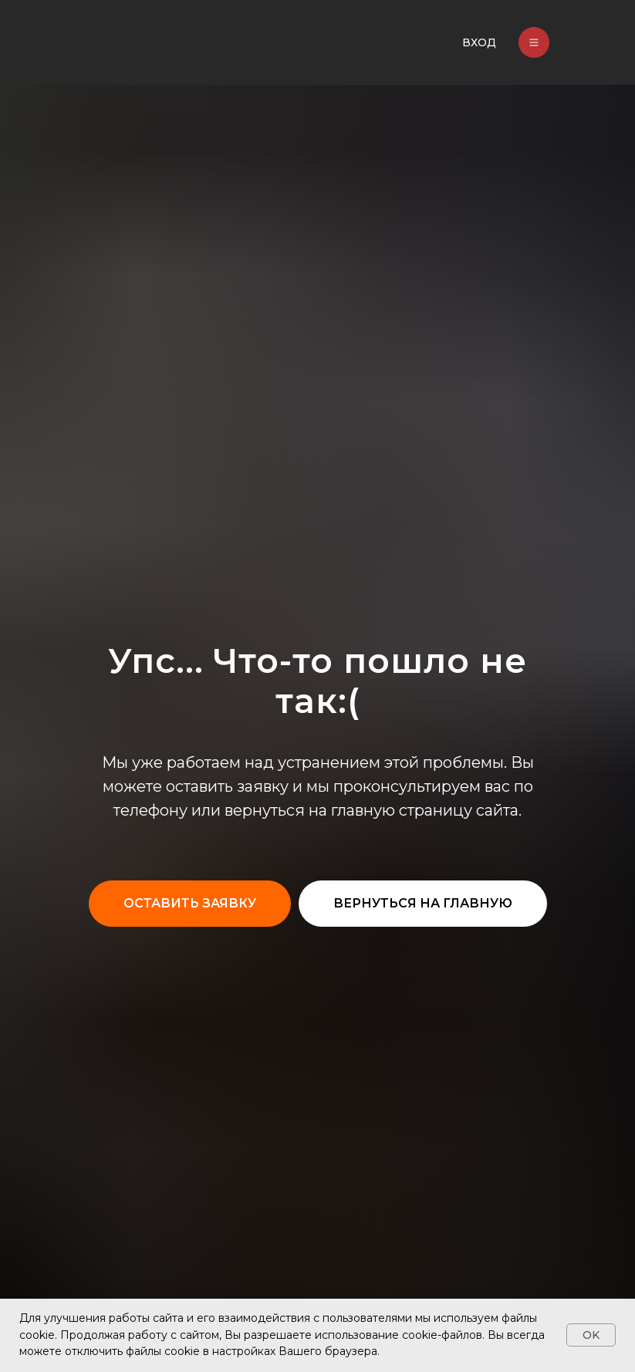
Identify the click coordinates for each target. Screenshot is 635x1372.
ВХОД (479, 42)
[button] (190, 903)
